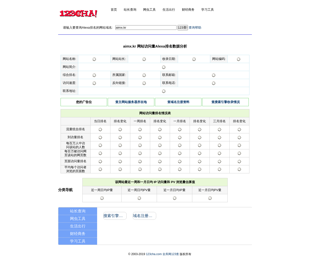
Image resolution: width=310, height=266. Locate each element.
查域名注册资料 (178, 102)
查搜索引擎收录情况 (225, 102)
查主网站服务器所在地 (131, 102)
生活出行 (77, 226)
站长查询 (77, 211)
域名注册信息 (144, 216)
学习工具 (77, 241)
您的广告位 (84, 102)
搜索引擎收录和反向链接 (114, 216)
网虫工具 (77, 219)
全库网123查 (171, 254)
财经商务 (77, 234)
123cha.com (154, 254)
